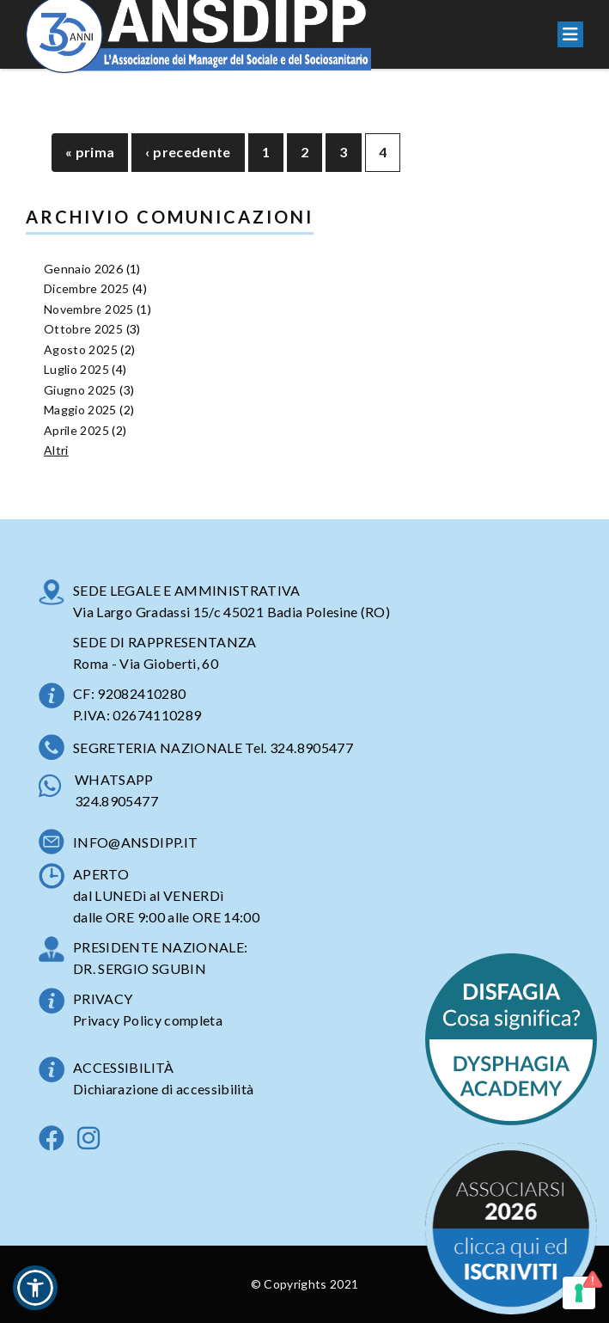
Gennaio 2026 (83, 268)
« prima (89, 152)
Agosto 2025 (81, 349)
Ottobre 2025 (83, 329)
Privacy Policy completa (147, 1020)
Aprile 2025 (76, 430)
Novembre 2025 (89, 309)
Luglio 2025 (76, 369)
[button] (35, 1288)
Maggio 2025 (80, 409)
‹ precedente (187, 152)
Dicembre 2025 (87, 288)
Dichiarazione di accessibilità (163, 1089)
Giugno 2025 (80, 390)
